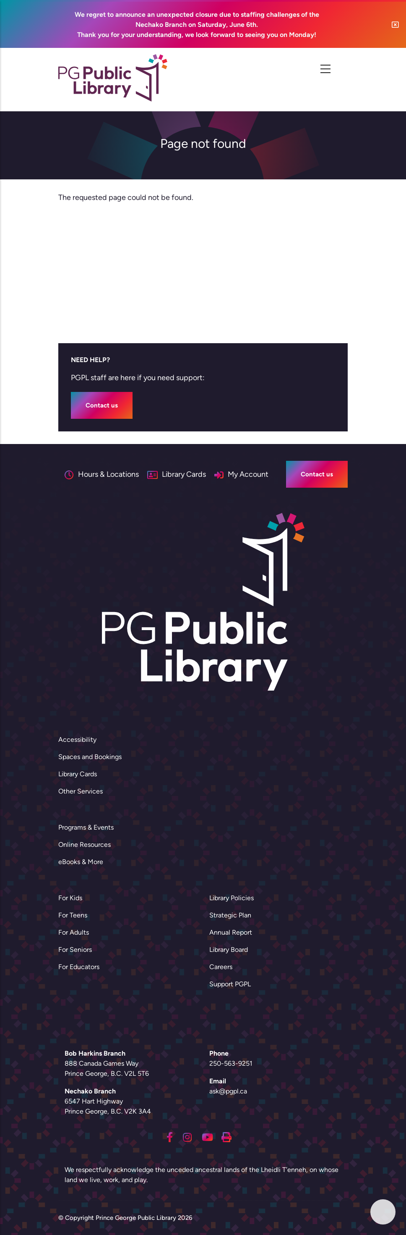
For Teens (72, 915)
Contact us (102, 405)
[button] (395, 24)
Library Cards (77, 774)
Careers (220, 967)
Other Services (80, 791)
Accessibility (77, 740)
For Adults (73, 932)
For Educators (78, 967)
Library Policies (231, 898)
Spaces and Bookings (90, 757)
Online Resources (84, 845)
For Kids (70, 898)
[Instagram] (187, 1136)
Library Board (228, 950)
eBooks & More (80, 862)
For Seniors (75, 950)
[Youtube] (207, 1136)
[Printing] (226, 1136)
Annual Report (230, 932)
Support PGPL (230, 984)
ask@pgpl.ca (228, 1091)
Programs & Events (86, 827)
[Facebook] (170, 1136)
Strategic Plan (230, 915)
